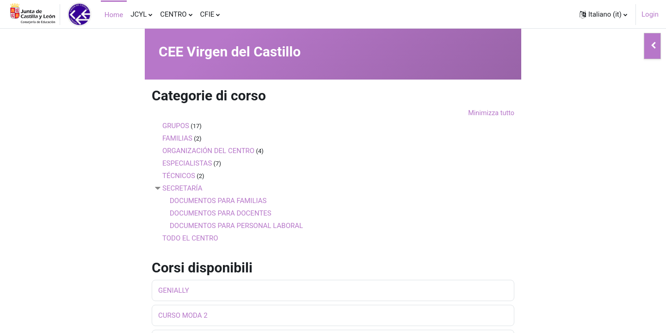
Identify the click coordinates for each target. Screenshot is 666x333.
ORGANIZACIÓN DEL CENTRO (208, 151)
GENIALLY (173, 291)
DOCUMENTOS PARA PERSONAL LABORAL (236, 226)
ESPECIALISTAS (187, 164)
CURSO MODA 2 (183, 316)
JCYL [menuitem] (138, 14)
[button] (603, 14)
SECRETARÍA (182, 189)
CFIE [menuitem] (207, 14)
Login (650, 14)
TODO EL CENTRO (190, 238)
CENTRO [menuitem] (173, 14)
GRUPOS (175, 126)
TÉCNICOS (178, 176)
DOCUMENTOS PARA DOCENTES (220, 214)
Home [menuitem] (114, 15)
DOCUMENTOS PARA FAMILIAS (218, 201)
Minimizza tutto (490, 113)
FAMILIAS (177, 139)
